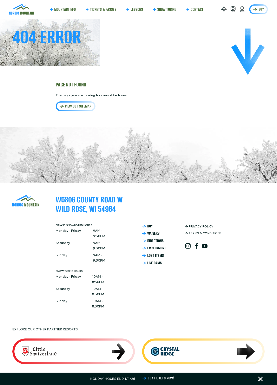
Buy (261, 9)
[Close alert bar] (260, 379)
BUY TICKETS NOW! (161, 378)
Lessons (137, 9)
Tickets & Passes (103, 9)
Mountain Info (65, 9)
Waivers (153, 233)
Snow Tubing (166, 9)
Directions (155, 241)
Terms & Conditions (205, 233)
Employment (156, 248)
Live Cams (154, 263)
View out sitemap (78, 106)
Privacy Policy (201, 226)
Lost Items (155, 255)
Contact (197, 9)
